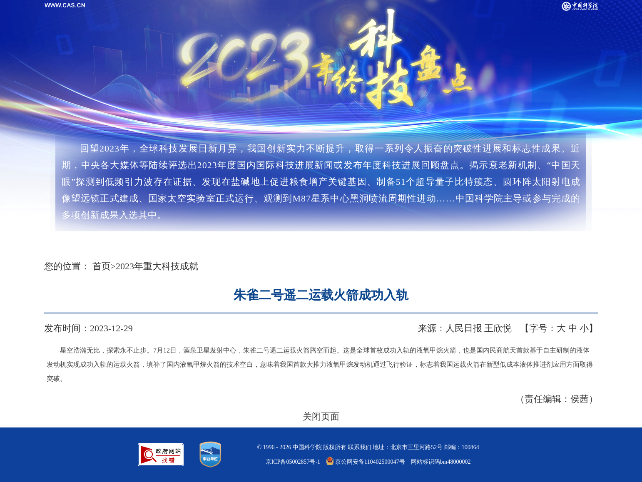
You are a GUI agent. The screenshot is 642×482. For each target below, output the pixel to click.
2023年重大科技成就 (157, 266)
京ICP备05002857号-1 (293, 462)
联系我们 (359, 447)
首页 (101, 266)
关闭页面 (321, 416)
